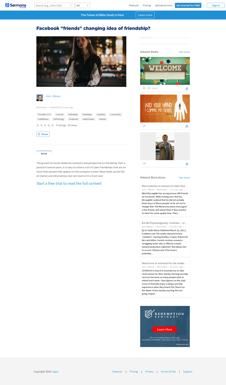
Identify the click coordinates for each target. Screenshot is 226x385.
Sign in (216, 5)
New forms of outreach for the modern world (167, 263)
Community (115, 114)
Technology (58, 119)
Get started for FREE (188, 5)
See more (184, 51)
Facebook (73, 119)
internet (102, 119)
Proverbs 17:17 (44, 114)
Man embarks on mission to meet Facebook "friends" (172, 186)
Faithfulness (43, 119)
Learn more (145, 15)
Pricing (147, 5)
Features (134, 5)
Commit (59, 114)
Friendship (87, 114)
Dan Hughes (147, 226)
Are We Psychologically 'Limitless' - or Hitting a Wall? (172, 223)
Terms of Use (168, 371)
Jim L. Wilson (53, 96)
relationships (88, 119)
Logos (54, 371)
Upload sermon (163, 5)
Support (187, 371)
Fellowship (73, 114)
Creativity (101, 114)
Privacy (149, 371)
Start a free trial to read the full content (69, 183)
